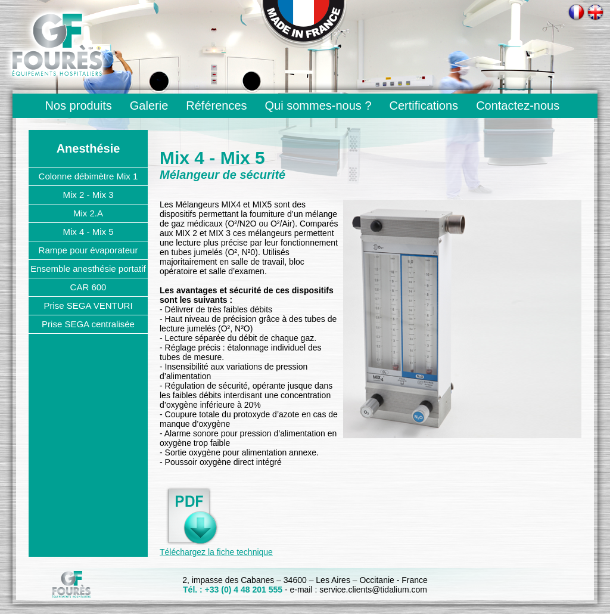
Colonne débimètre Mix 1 (88, 176)
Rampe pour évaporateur (88, 250)
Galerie (149, 105)
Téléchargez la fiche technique (216, 552)
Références (216, 105)
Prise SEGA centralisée (88, 324)
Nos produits (78, 105)
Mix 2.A (88, 213)
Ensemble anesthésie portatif (87, 268)
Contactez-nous (517, 105)
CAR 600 (88, 287)
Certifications (424, 105)
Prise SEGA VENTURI (87, 305)
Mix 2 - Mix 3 (88, 195)
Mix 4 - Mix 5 (88, 232)
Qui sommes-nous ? (318, 105)
